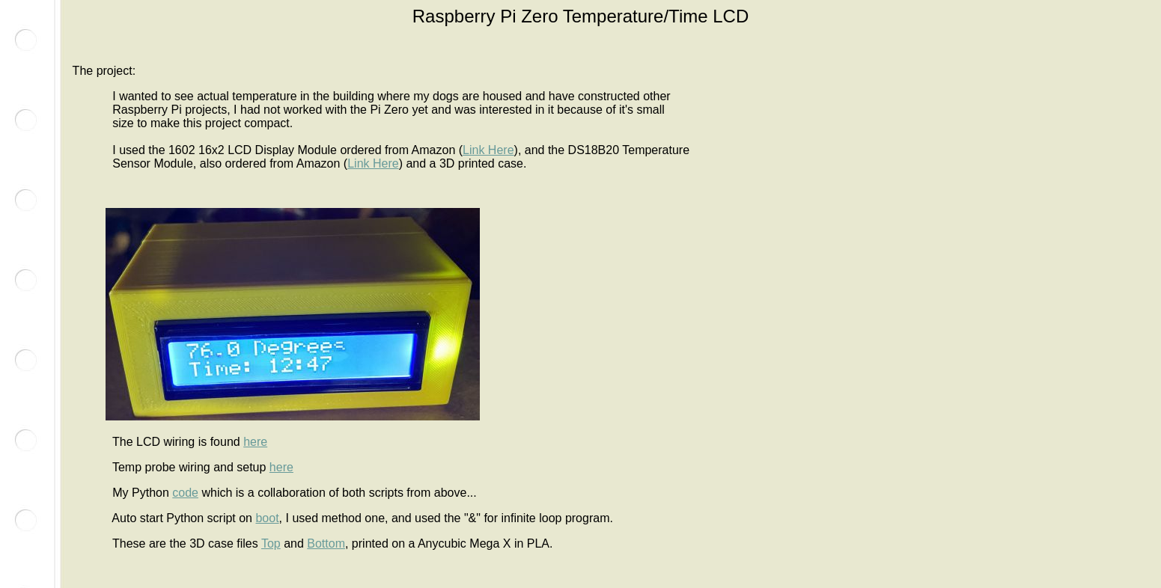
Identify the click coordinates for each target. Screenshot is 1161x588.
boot (266, 518)
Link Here (488, 150)
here (255, 441)
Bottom (326, 543)
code (185, 492)
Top (271, 543)
